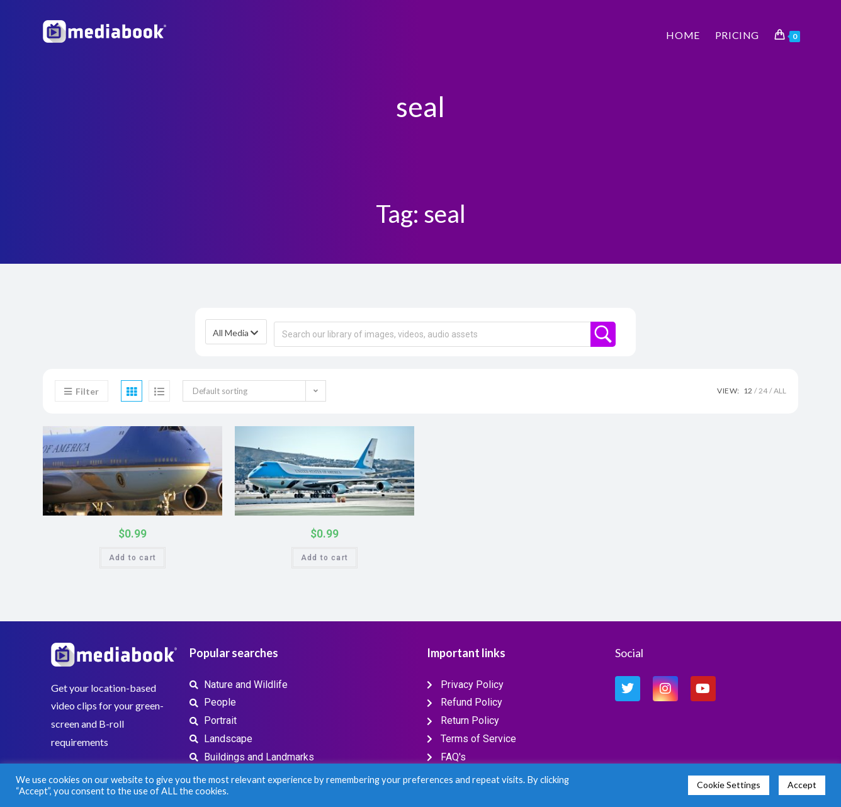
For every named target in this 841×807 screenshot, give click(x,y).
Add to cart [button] (132, 557)
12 (747, 390)
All (780, 390)
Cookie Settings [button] (728, 784)
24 (763, 390)
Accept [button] (801, 784)
